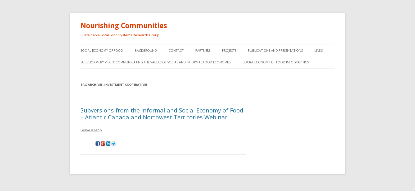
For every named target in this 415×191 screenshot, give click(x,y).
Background (146, 50)
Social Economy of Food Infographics (276, 62)
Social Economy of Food (101, 50)
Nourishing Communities (123, 25)
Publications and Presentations (275, 50)
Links (318, 50)
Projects (229, 50)
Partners (202, 50)
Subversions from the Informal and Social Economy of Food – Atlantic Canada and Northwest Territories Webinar (161, 113)
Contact (176, 50)
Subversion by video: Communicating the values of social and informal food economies (155, 62)
